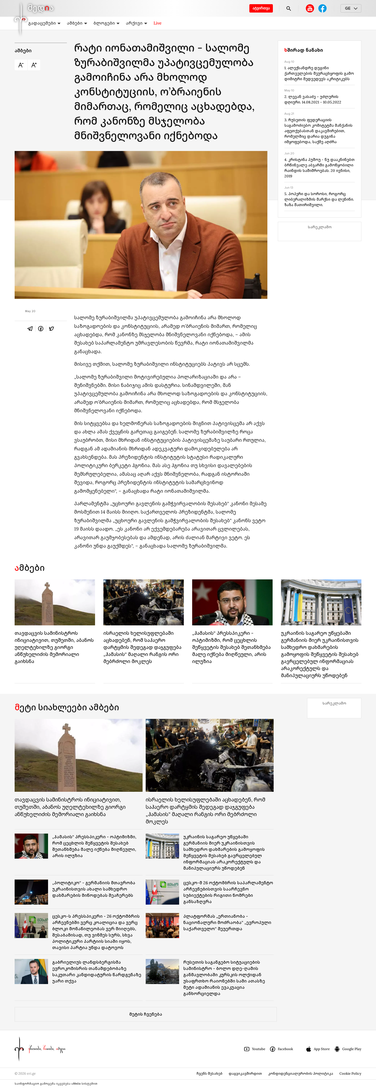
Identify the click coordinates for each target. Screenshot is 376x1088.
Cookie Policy (350, 1073)
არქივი (136, 23)
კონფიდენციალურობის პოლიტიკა (300, 1073)
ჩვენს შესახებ (209, 1073)
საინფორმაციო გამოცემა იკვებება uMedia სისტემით (56, 1083)
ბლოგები (106, 23)
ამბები (77, 23)
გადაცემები (44, 23)
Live (158, 23)
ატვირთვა (261, 8)
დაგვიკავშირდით (245, 1073)
